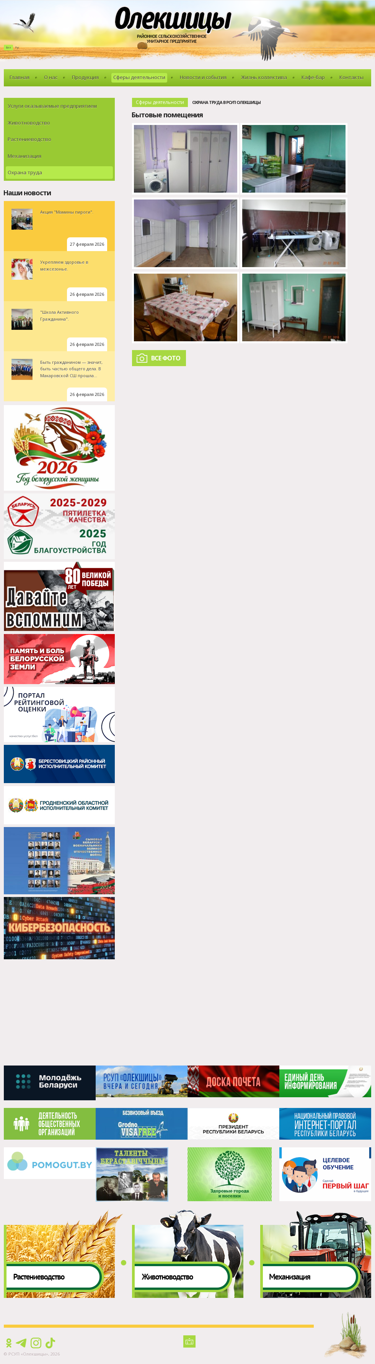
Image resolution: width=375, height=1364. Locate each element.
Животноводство (29, 122)
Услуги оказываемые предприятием (52, 105)
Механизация (24, 155)
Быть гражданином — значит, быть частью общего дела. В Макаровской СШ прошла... (71, 368)
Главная (19, 77)
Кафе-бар (313, 77)
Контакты (351, 77)
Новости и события (203, 77)
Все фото (165, 358)
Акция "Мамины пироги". (66, 212)
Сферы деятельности (139, 77)
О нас (50, 77)
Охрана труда (25, 172)
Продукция (85, 77)
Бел (8, 47)
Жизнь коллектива (264, 77)
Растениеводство (29, 139)
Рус (17, 47)
